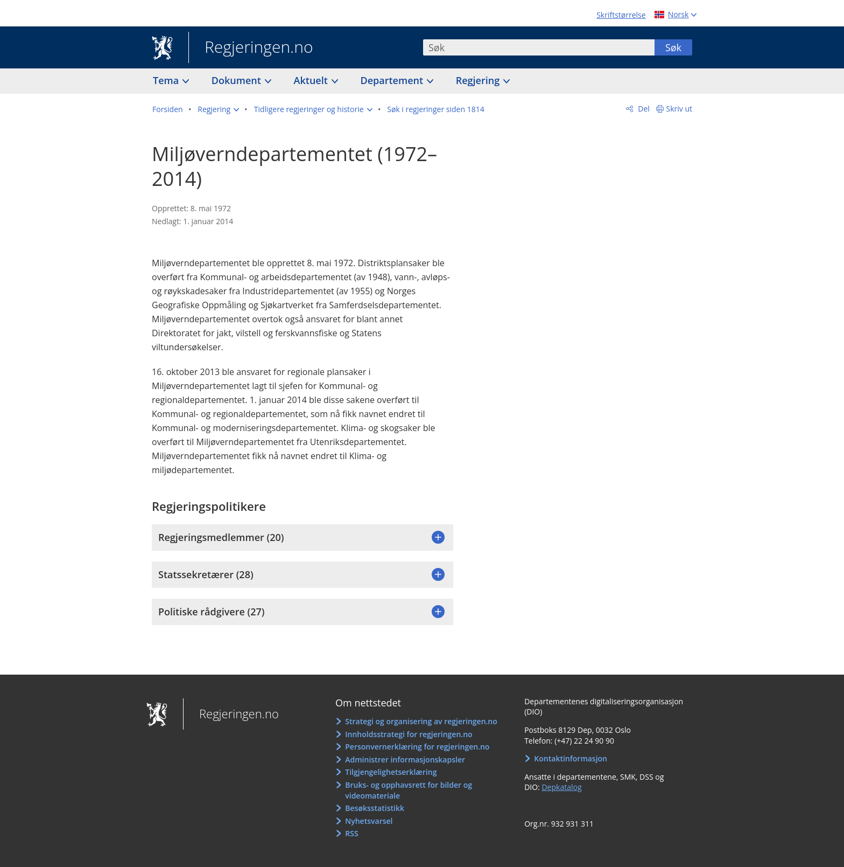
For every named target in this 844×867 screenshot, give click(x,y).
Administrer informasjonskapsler (405, 759)
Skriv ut (679, 108)
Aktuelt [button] (312, 80)
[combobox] (539, 47)
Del (643, 108)
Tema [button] (167, 80)
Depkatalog (561, 787)
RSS (351, 833)
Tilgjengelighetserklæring (391, 772)
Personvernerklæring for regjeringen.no (417, 746)
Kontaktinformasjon (570, 758)
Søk (673, 47)
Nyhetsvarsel (368, 821)
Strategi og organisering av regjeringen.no (421, 721)
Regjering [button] (479, 80)
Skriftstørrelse (620, 15)
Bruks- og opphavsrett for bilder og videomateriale (408, 790)
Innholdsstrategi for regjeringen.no (408, 734)
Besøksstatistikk (374, 808)
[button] (218, 109)
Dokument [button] (238, 80)
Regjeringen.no (250, 48)
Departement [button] (393, 80)
